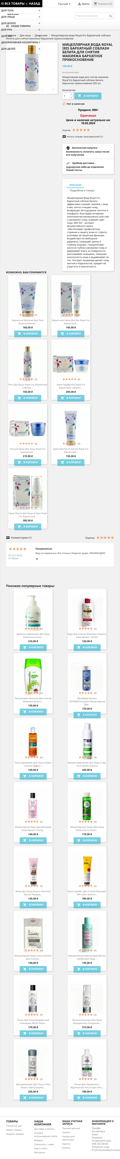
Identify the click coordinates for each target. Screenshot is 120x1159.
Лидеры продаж (15, 1133)
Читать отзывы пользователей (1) (82, 136)
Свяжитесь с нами (44, 1144)
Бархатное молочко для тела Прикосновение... (27, 322)
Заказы (66, 1132)
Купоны (66, 1147)
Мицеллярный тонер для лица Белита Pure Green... (87, 828)
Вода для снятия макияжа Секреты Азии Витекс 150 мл (87, 635)
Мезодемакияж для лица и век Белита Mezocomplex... (33, 1086)
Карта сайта (40, 1148)
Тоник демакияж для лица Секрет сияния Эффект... (33, 764)
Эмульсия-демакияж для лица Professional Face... (33, 635)
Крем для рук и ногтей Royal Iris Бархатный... (70, 450)
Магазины (39, 1152)
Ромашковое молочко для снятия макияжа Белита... (33, 700)
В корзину (88, 96)
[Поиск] (94, 15)
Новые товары (14, 1129)
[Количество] (66, 96)
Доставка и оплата (44, 1128)
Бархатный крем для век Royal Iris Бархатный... (71, 322)
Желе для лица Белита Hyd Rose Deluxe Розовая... (33, 893)
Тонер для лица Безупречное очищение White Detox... (33, 1021)
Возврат (38, 1140)
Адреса (66, 1143)
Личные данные (71, 1128)
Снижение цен (14, 1125)
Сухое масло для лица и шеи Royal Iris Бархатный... (27, 515)
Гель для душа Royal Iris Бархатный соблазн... (27, 386)
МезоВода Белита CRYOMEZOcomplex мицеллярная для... (87, 701)
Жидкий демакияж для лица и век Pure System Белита (87, 764)
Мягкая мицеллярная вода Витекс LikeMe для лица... (87, 957)
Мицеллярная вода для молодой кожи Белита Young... (33, 828)
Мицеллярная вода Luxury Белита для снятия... (33, 957)
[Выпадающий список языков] (64, 4)
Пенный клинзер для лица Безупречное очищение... (87, 1021)
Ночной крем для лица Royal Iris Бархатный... (28, 450)
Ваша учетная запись (72, 1122)
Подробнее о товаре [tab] (82, 190)
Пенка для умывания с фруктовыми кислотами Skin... (87, 1086)
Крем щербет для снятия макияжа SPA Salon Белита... (87, 893)
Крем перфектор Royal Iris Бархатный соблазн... (71, 386)
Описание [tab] (75, 184)
